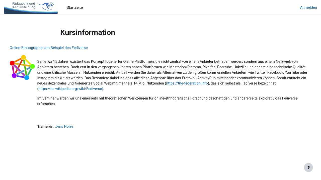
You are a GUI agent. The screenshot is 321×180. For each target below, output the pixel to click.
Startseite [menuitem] (75, 7)
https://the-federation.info (69, 90)
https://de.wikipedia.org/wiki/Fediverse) (196, 90)
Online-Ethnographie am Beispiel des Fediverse (58, 48)
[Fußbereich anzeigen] (308, 167)
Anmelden (308, 7)
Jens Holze (74, 128)
